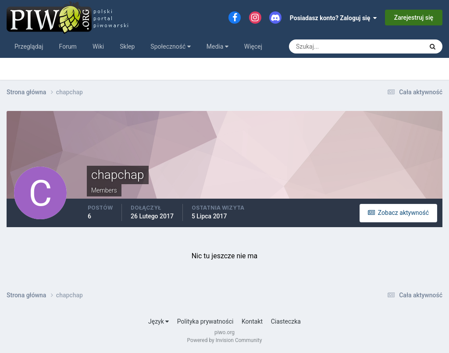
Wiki (98, 46)
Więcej (253, 46)
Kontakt (252, 321)
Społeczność (170, 46)
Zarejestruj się (413, 17)
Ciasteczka (286, 321)
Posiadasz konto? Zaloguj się (333, 17)
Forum (68, 46)
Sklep (127, 46)
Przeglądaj (28, 46)
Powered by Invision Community (224, 340)
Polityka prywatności (205, 321)
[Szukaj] (323, 46)
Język (158, 321)
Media (217, 46)
